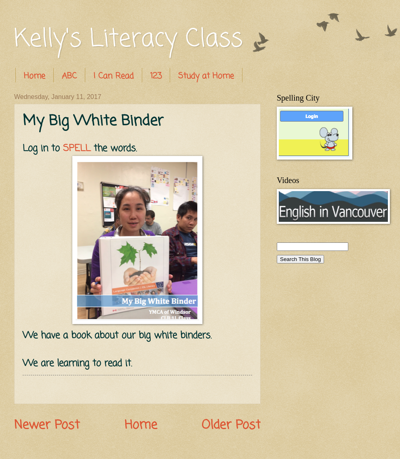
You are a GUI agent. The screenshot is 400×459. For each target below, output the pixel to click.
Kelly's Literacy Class (128, 39)
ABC (69, 76)
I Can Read (113, 76)
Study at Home (206, 76)
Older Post (231, 425)
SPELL (77, 148)
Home (34, 76)
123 (156, 76)
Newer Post (47, 425)
